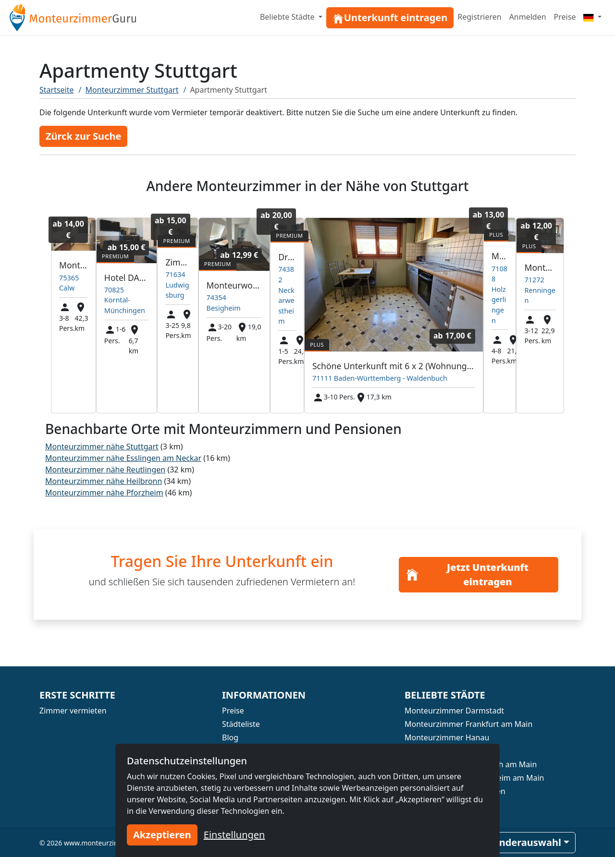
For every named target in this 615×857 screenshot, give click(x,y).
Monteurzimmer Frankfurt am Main (468, 724)
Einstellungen (234, 834)
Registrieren (479, 17)
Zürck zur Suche (83, 136)
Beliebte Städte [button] (288, 17)
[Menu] (592, 16)
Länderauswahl (524, 842)
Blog (230, 737)
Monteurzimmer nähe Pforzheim (104, 492)
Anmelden (527, 17)
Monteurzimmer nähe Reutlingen (105, 469)
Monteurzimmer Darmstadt (454, 710)
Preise (565, 17)
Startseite (56, 89)
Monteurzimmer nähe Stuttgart (102, 446)
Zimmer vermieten (73, 710)
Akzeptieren (162, 834)
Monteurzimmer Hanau (447, 737)
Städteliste (241, 724)
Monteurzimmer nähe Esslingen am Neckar (123, 458)
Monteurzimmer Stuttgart (132, 89)
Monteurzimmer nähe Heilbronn (103, 481)
